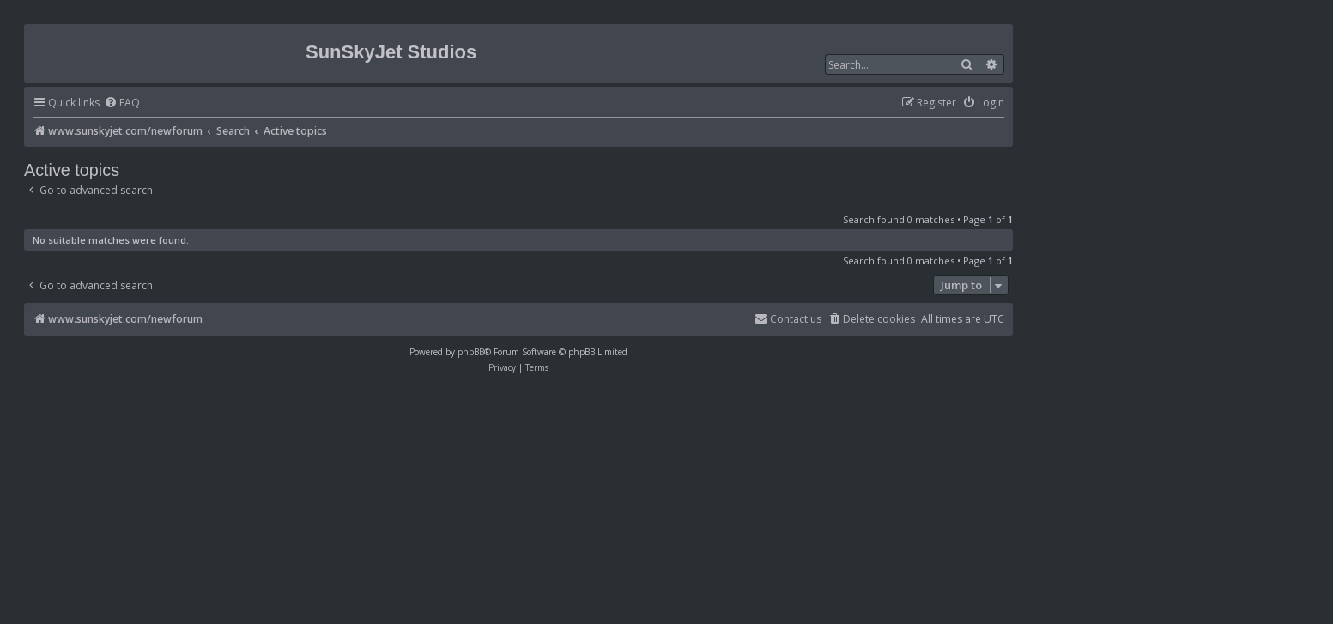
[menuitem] (122, 103)
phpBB (470, 352)
